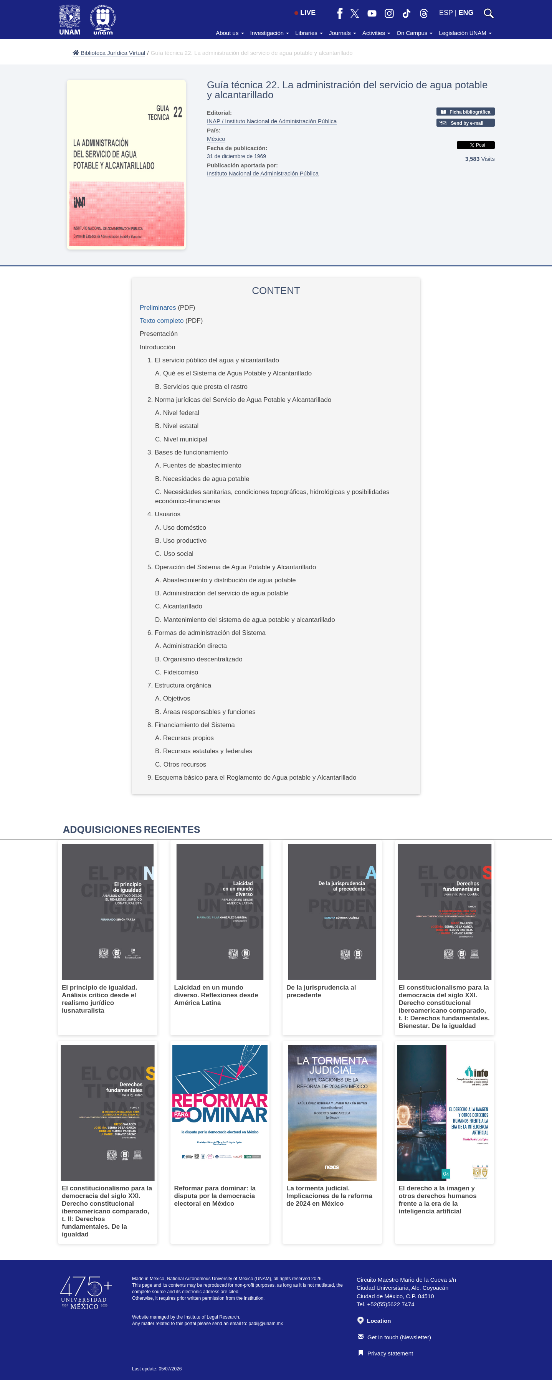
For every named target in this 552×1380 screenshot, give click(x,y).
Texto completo (161, 320)
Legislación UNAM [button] (465, 33)
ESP (446, 13)
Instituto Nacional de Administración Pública (263, 173)
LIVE (305, 13)
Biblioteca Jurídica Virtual (109, 53)
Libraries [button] (309, 33)
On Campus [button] (415, 33)
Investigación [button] (269, 33)
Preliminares (158, 307)
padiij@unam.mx (266, 1323)
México (216, 139)
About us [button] (230, 33)
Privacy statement (385, 1353)
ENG (465, 13)
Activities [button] (376, 33)
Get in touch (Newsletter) (394, 1337)
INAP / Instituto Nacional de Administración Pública (272, 121)
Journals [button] (342, 33)
